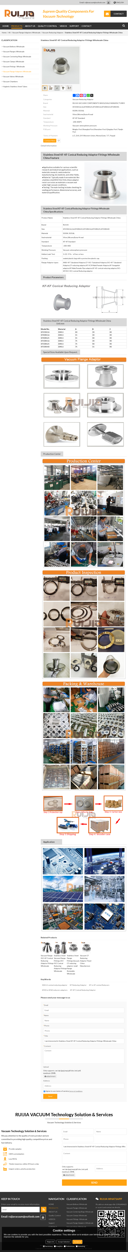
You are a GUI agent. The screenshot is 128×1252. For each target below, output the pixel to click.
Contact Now (49, 141)
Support (74, 26)
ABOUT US (30, 26)
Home (4, 32)
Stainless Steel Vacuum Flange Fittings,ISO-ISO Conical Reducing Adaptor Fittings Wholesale (60, 963)
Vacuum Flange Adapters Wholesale (26, 32)
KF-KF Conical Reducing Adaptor (83, 990)
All (9, 32)
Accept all (77, 1242)
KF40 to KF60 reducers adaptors (55, 990)
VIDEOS (63, 26)
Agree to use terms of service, (63, 1091)
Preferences (69, 1246)
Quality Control (47, 26)
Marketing (80, 1246)
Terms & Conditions (75, 1091)
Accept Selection (64, 1242)
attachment (49, 1076)
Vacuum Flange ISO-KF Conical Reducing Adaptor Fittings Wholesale (47, 960)
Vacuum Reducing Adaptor (52, 32)
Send (50, 1096)
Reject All (50, 1242)
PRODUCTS (16, 26)
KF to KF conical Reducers (99, 985)
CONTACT (119, 13)
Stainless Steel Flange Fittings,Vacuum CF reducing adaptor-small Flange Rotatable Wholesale (73, 964)
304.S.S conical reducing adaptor (54, 985)
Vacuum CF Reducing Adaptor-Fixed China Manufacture (85, 960)
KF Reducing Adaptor (78, 985)
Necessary (48, 1246)
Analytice (58, 1246)
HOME (5, 26)
